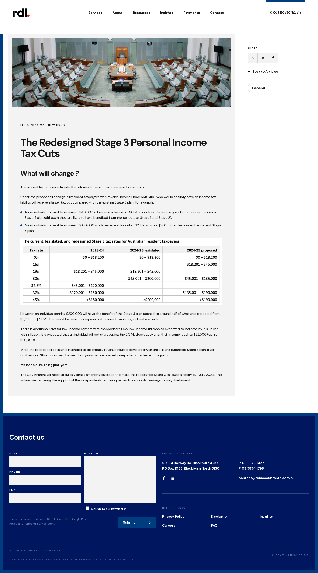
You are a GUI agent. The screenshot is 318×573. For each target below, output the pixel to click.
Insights (166, 12)
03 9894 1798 (253, 468)
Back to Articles (263, 72)
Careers (168, 525)
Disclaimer (219, 516)
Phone (14, 471)
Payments (191, 12)
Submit (137, 522)
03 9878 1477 (285, 13)
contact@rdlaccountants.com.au (266, 478)
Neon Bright (299, 555)
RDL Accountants (177, 453)
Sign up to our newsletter (108, 509)
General (258, 88)
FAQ (214, 525)
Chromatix (279, 555)
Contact (217, 12)
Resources (141, 12)
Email (14, 490)
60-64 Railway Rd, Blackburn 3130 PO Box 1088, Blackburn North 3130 (190, 466)
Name (13, 453)
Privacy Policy (173, 516)
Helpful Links (173, 508)
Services (95, 12)
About (118, 12)
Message (91, 453)
